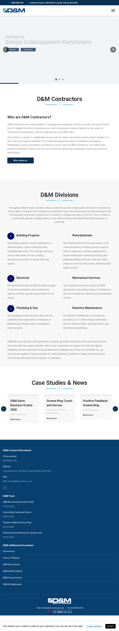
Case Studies (52, 430)
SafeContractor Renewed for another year (22, 545)
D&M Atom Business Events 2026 (21, 425)
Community (15, 434)
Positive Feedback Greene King (17, 534)
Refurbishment (53, 433)
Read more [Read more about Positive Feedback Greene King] (89, 435)
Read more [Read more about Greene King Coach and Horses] (52, 439)
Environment (9, 563)
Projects (62, 430)
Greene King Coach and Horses (17, 524)
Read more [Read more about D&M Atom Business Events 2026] (16, 440)
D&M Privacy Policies (12, 590)
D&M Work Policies (11, 576)
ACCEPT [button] (110, 626)
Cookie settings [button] (94, 626)
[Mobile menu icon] (113, 10)
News (23, 434)
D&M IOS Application (12, 596)
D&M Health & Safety (12, 583)
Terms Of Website (11, 570)
